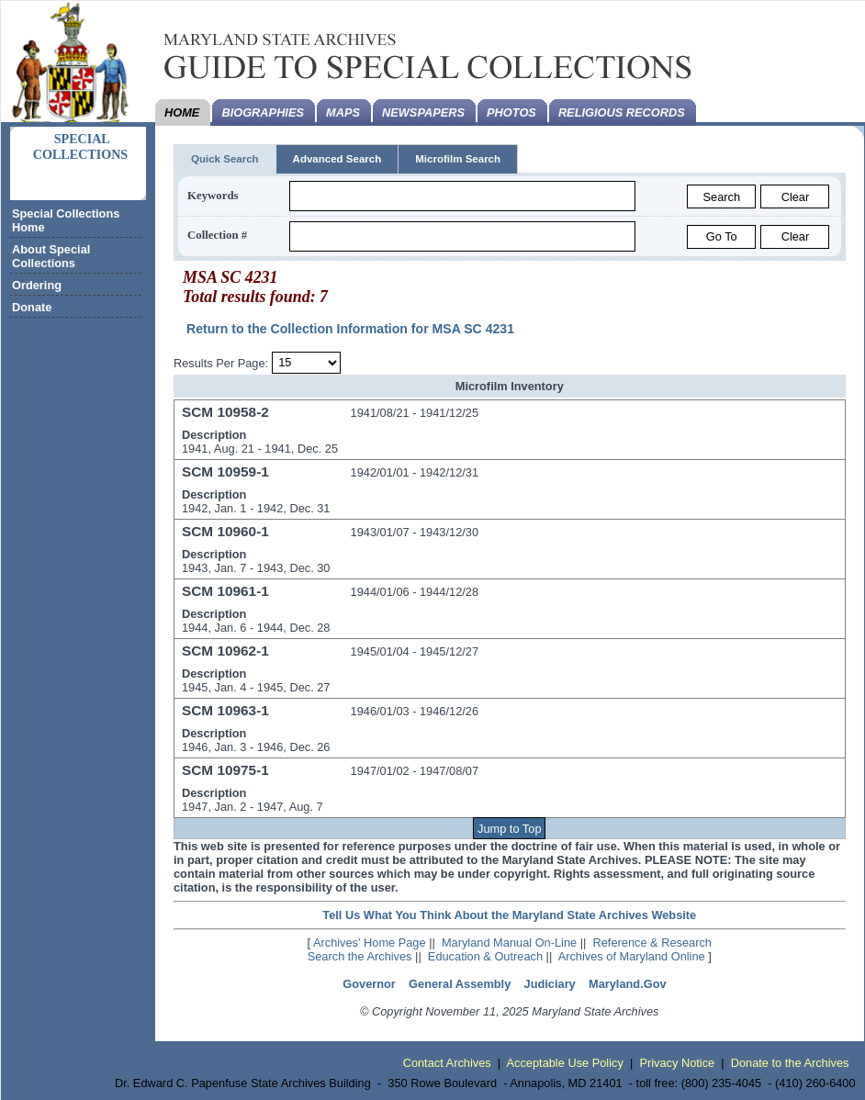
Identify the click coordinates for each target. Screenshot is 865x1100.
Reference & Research (652, 942)
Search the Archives (360, 956)
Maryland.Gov (628, 984)
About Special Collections (51, 256)
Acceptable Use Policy (565, 1063)
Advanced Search (337, 158)
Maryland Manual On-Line (509, 942)
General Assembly (460, 984)
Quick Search (225, 158)
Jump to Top (509, 829)
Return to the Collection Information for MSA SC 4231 (350, 328)
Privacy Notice (676, 1063)
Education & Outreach (485, 956)
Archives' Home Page (369, 942)
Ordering (37, 285)
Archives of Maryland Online (631, 956)
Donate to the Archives (790, 1063)
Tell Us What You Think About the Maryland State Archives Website (509, 915)
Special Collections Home (65, 220)
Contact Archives (447, 1063)
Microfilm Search (457, 158)
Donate (31, 307)
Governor (369, 984)
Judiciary (550, 984)
